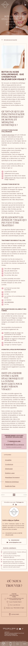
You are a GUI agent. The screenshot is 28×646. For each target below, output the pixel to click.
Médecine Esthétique (12, 482)
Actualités (8, 460)
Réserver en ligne (14, 441)
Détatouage (9, 469)
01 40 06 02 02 (16, 605)
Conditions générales (10, 634)
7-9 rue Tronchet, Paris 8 (15, 602)
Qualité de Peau (10, 486)
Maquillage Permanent (12, 477)
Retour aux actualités (9, 40)
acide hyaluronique (8, 135)
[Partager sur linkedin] (16, 505)
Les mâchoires (9, 302)
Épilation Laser (10, 473)
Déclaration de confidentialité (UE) (14, 633)
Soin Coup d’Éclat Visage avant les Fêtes (14, 559)
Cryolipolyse (9, 464)
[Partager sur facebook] (13, 505)
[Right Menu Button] (25, 5)
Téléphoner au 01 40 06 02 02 (15, 444)
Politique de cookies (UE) (11, 635)
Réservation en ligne (19, 607)
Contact (6, 632)
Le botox (4, 187)
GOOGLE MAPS (14, 614)
